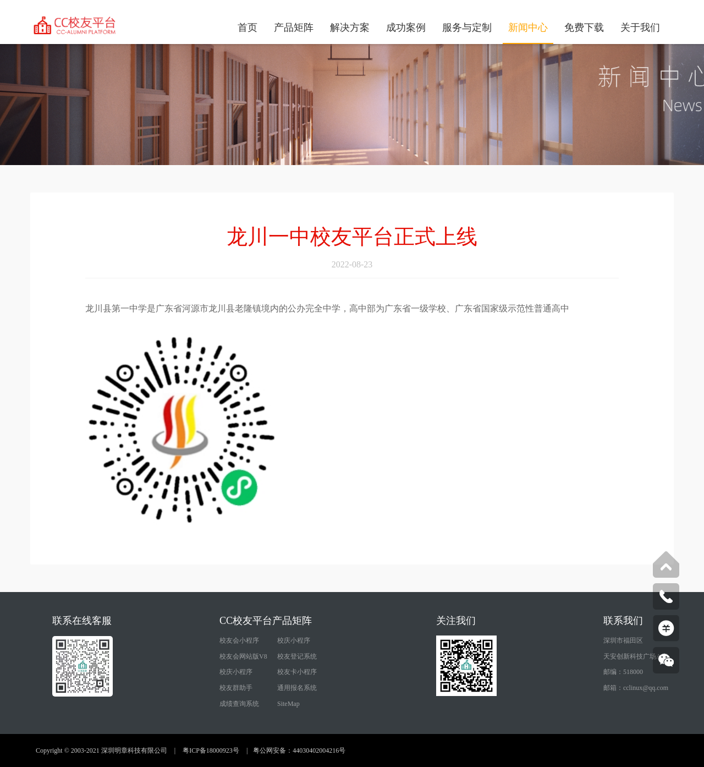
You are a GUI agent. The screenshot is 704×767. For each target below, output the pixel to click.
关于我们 (640, 27)
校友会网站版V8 (243, 656)
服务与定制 (467, 27)
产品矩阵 (294, 27)
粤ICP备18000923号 (211, 750)
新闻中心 (528, 27)
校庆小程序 (293, 640)
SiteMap (288, 704)
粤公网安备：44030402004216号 (299, 750)
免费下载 (584, 27)
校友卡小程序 (297, 672)
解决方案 (350, 27)
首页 (247, 27)
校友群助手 (235, 688)
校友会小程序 (239, 640)
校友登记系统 (297, 656)
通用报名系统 (297, 688)
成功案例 (406, 27)
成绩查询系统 (239, 704)
